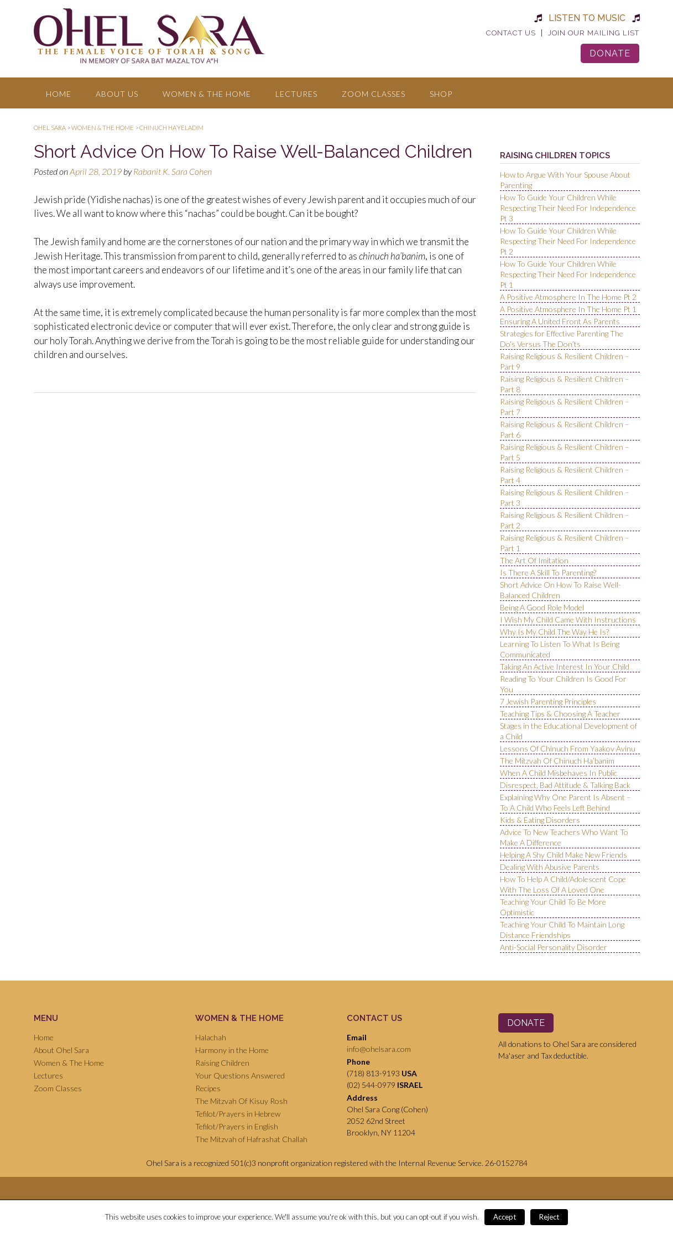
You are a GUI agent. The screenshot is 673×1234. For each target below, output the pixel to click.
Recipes (208, 1088)
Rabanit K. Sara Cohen (172, 171)
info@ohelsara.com (379, 1049)
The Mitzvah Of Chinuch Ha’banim (557, 760)
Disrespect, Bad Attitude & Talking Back (565, 785)
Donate (609, 53)
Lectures (296, 93)
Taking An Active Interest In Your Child (564, 666)
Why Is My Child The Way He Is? (554, 631)
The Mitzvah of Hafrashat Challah (251, 1139)
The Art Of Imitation (534, 560)
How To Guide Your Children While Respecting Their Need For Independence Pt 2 (568, 241)
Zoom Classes (373, 93)
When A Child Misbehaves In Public (558, 772)
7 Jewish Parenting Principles (548, 701)
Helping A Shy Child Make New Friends (563, 854)
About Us (117, 93)
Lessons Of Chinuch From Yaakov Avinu (567, 748)
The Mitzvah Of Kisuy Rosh (241, 1101)
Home (58, 93)
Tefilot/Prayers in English (236, 1126)
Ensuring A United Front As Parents (560, 321)
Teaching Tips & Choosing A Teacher (560, 713)
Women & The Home (207, 93)
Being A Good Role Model (542, 607)
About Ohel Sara (61, 1050)
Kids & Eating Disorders (540, 820)
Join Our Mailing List (593, 33)
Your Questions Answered (240, 1075)
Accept (504, 1216)
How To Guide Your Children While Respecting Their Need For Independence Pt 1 (568, 274)
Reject (549, 1216)
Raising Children (222, 1062)
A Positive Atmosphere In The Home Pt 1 (568, 309)
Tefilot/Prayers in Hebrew (237, 1113)
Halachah (210, 1037)
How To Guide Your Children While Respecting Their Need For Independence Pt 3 (568, 208)
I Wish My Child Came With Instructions (568, 619)
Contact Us (511, 33)
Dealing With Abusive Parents (549, 867)
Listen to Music (587, 18)
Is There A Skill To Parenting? (548, 572)
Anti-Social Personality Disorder (553, 947)
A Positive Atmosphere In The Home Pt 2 (568, 297)
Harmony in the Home (232, 1050)
